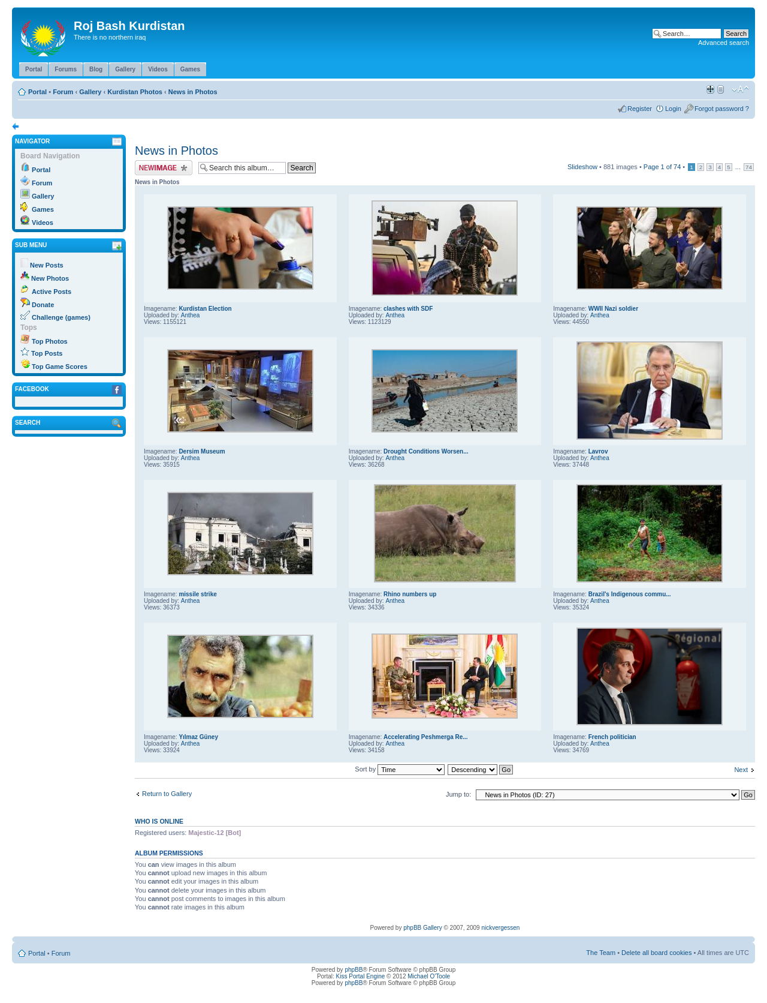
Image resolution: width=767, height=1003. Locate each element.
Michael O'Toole (428, 976)
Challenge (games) (61, 317)
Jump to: (458, 794)
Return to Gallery (167, 793)
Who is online (159, 821)
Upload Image (163, 167)
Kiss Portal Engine (360, 976)
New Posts (47, 265)
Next (741, 769)
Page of (662, 166)
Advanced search (723, 42)
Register (639, 108)
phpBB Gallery (422, 927)
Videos (42, 222)
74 (748, 167)
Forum (63, 91)
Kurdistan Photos (134, 91)
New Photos (50, 278)
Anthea (190, 315)
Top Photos (50, 341)
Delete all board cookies (656, 952)
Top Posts (46, 353)
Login (673, 108)
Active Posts (51, 291)
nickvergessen (500, 927)
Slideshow (582, 166)
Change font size (740, 89)
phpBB (354, 969)
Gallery (90, 91)
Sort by (400, 769)
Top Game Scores (59, 366)
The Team (600, 952)
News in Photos (193, 91)
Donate (43, 304)
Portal (37, 91)
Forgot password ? (721, 108)
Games (43, 209)
